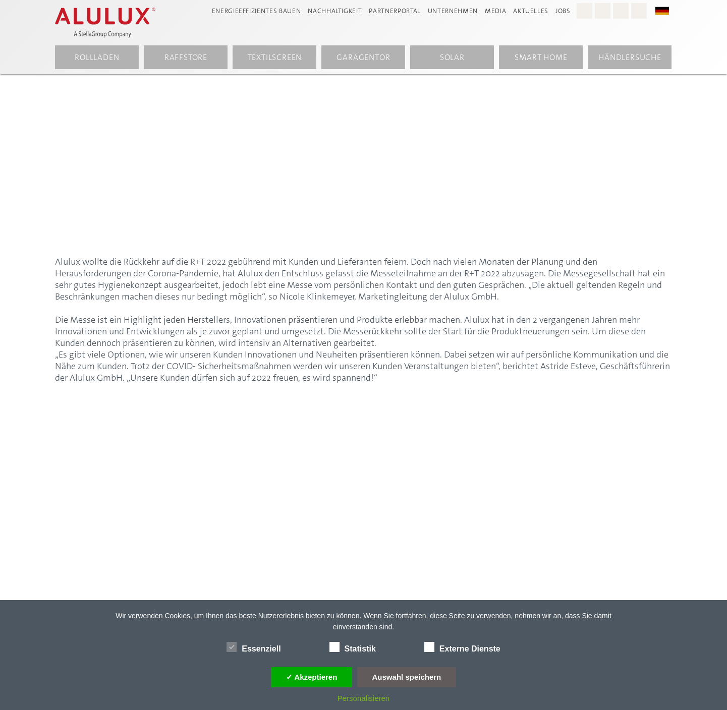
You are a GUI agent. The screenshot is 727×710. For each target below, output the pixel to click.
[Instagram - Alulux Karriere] (584, 11)
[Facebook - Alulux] (602, 11)
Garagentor (363, 57)
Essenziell (254, 647)
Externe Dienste (462, 647)
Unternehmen (453, 11)
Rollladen (97, 57)
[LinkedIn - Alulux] (639, 11)
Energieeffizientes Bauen (256, 11)
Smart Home (541, 57)
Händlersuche (629, 57)
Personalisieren (363, 698)
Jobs (563, 11)
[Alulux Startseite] (110, 23)
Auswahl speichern (406, 677)
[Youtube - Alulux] (621, 11)
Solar (452, 57)
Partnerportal (394, 11)
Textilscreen (275, 57)
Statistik (352, 647)
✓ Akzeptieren (312, 677)
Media (495, 11)
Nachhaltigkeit (335, 11)
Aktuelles (530, 11)
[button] (667, 10)
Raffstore (185, 57)
